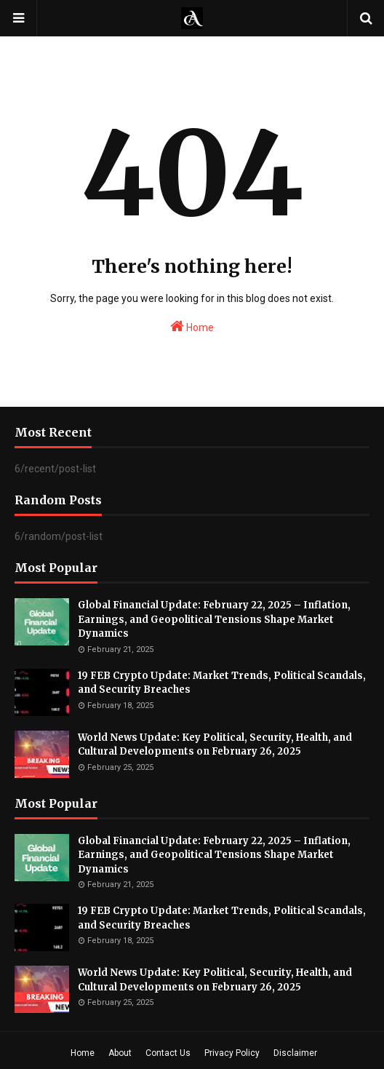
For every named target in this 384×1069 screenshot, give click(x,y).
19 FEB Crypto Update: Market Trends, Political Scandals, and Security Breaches (222, 682)
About (120, 1053)
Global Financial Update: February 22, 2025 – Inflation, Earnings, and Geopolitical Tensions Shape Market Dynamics (214, 619)
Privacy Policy (232, 1053)
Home (192, 326)
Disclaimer (295, 1053)
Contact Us (168, 1053)
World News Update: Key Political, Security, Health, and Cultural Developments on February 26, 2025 (215, 744)
